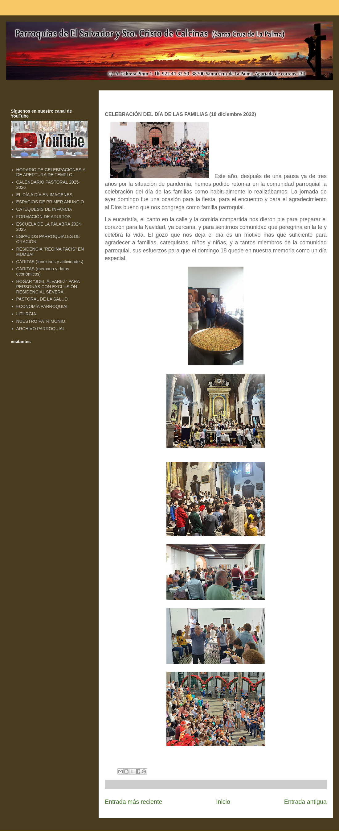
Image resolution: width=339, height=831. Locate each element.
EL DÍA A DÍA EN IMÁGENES (44, 194)
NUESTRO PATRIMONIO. (41, 321)
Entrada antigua (305, 801)
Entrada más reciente (133, 801)
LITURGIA (26, 313)
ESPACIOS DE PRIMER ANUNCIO (50, 201)
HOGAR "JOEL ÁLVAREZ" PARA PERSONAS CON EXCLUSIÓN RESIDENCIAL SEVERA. (48, 286)
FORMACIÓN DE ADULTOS (43, 216)
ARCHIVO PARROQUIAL (40, 328)
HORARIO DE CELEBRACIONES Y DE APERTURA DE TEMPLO (50, 172)
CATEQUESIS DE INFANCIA (44, 209)
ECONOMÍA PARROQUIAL (42, 306)
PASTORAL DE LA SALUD (42, 299)
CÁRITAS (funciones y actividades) (50, 261)
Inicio (223, 801)
